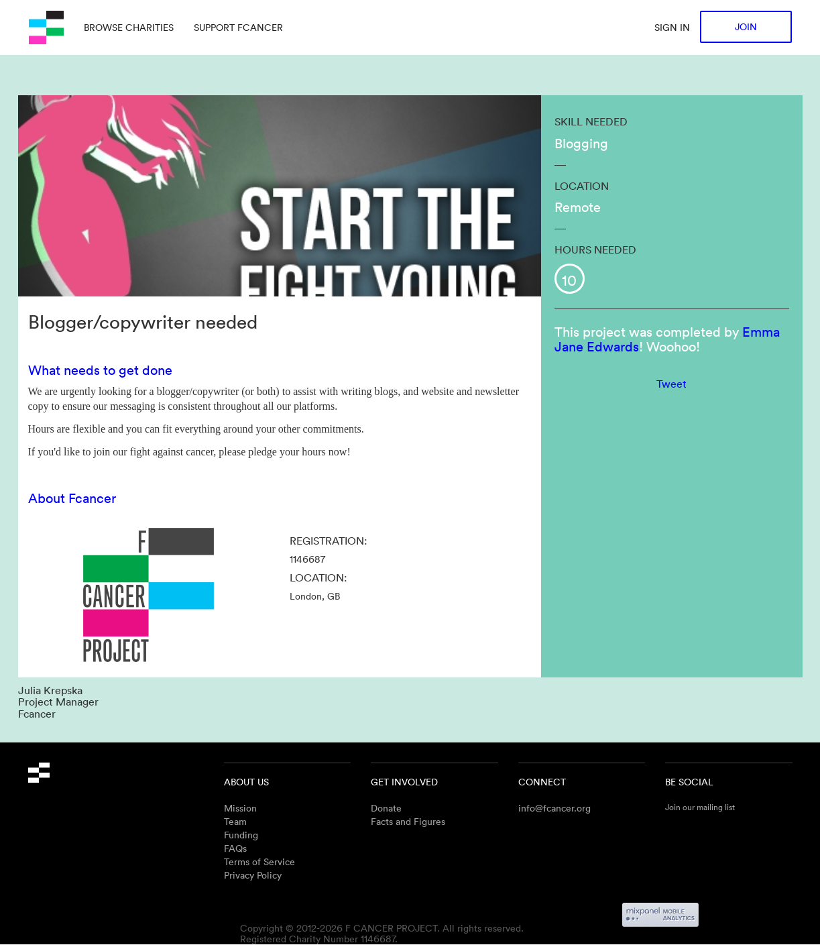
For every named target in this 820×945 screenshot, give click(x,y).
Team (235, 821)
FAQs (235, 848)
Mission (240, 807)
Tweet (671, 383)
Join (746, 26)
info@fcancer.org (554, 807)
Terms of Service (259, 861)
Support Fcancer (238, 27)
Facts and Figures (408, 821)
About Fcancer (72, 497)
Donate (386, 807)
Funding (241, 834)
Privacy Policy (253, 875)
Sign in (672, 27)
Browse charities (129, 27)
